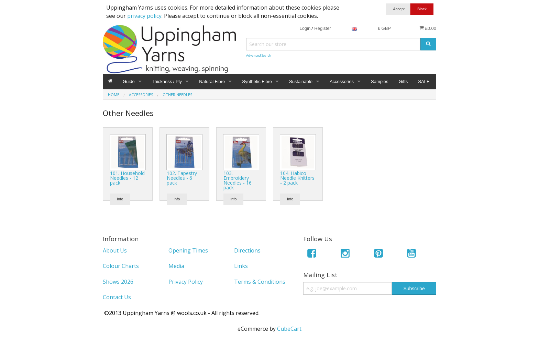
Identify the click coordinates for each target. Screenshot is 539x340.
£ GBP (384, 28)
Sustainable (300, 81)
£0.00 (427, 28)
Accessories (342, 81)
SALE (423, 81)
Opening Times (188, 250)
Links (241, 266)
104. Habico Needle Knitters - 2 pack (297, 178)
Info (120, 199)
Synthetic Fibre (257, 81)
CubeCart (289, 328)
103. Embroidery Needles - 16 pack (237, 180)
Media (176, 266)
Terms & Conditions (259, 281)
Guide (129, 81)
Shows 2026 (118, 281)
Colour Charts (121, 266)
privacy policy (144, 16)
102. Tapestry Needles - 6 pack (182, 178)
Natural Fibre (212, 81)
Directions (247, 250)
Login (304, 28)
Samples (379, 81)
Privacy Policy (185, 281)
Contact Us (117, 297)
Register (322, 28)
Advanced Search (258, 55)
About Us (115, 250)
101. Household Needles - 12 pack (127, 178)
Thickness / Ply (167, 81)
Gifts (403, 81)
